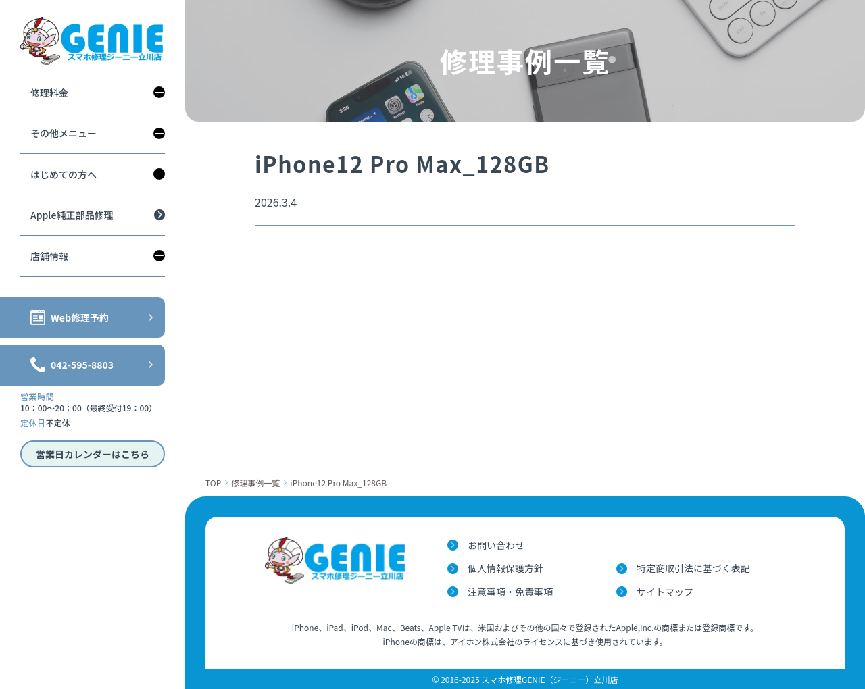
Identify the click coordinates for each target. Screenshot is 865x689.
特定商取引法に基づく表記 (693, 568)
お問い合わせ (496, 545)
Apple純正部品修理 (71, 215)
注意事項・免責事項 (510, 591)
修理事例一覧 (255, 482)
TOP (213, 482)
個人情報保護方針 (505, 568)
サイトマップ (665, 591)
